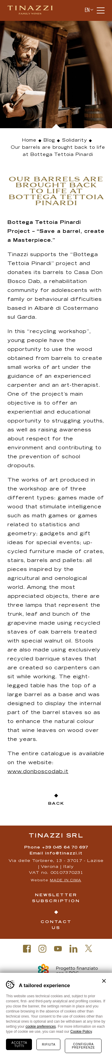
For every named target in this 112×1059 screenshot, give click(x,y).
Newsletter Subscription (56, 898)
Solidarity (74, 141)
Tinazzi (32, 10)
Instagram (42, 949)
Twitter (88, 948)
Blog (49, 141)
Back (56, 804)
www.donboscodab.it (37, 772)
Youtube (58, 949)
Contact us (56, 925)
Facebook (27, 949)
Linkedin (73, 949)
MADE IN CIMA (65, 880)
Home (29, 141)
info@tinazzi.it (63, 854)
